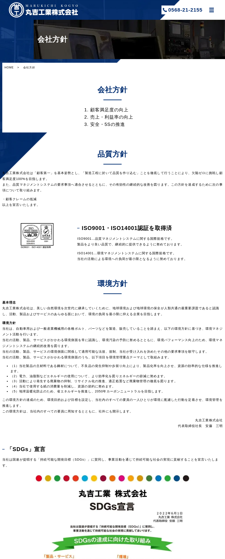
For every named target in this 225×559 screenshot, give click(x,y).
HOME (9, 67)
